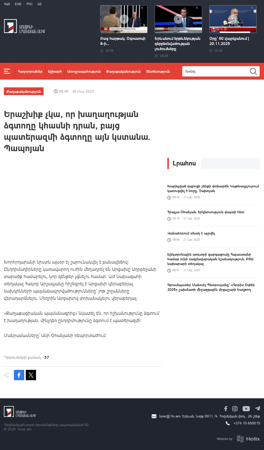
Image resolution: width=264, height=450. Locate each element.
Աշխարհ (55, 71)
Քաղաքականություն (123, 71)
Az (40, 4)
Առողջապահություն (84, 71)
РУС (29, 4)
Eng (18, 4)
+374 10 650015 (247, 423)
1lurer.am (24, 429)
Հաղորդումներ (30, 71)
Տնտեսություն (158, 71)
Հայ (7, 4)
